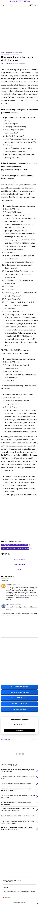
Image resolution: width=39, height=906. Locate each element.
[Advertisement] (19, 29)
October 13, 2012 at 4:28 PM (15, 604)
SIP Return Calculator (19, 703)
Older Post (19, 565)
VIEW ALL (35, 739)
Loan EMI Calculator (19, 709)
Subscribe (19, 730)
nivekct (8, 584)
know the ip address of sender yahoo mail (9, 54)
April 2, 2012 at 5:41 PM (16, 584)
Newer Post (19, 560)
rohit (7, 604)
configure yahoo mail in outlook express (14, 52)
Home (2, 52)
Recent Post (6, 739)
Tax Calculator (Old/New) (19, 686)
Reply (8, 599)
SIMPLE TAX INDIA (19, 1)
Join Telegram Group (28, 891)
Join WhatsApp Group (11, 891)
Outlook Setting (24, 597)
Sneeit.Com (23, 902)
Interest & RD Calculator (19, 698)
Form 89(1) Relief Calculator (19, 692)
